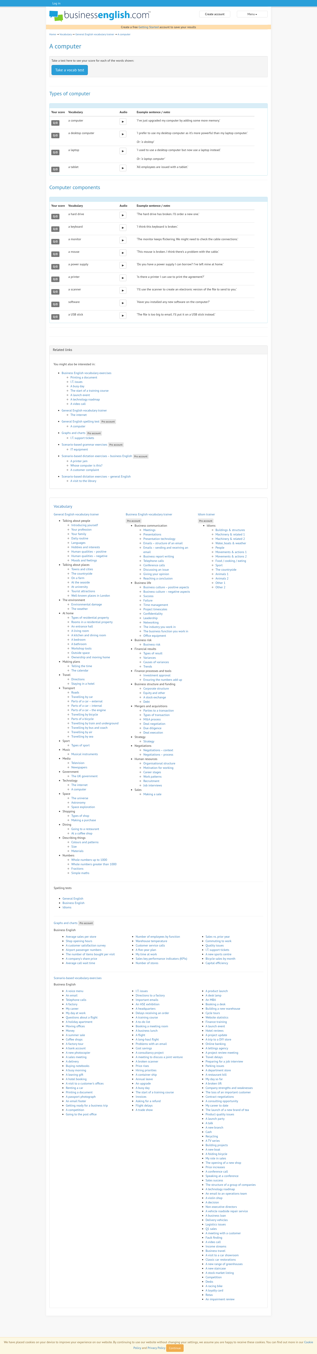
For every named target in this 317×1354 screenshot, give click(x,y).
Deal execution (153, 732)
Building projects (217, 1145)
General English (73, 898)
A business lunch (147, 1031)
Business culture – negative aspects (166, 592)
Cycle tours (213, 1013)
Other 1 (220, 583)
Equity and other (154, 693)
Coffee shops (74, 1039)
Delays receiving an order (152, 1013)
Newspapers (79, 767)
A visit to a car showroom (222, 1255)
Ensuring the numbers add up (162, 680)
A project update (216, 1035)
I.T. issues (76, 382)
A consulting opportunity (222, 1101)
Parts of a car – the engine (88, 710)
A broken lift (214, 1083)
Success (148, 596)
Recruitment (151, 781)
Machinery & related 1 (230, 534)
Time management (155, 605)
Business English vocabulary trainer (149, 514)
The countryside (81, 574)
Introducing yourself (84, 525)
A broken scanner (147, 1061)
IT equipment (79, 449)
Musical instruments (84, 754)
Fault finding (214, 1238)
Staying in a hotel (82, 684)
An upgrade (143, 1083)
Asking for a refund (148, 1101)
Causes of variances (156, 662)
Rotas (209, 1295)
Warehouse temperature (151, 941)
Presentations (152, 534)
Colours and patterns (85, 842)
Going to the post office (81, 1114)
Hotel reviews (215, 1031)
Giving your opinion (156, 574)
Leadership (150, 618)
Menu (252, 14)
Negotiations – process (158, 754)
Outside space (80, 653)
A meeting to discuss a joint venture (159, 1057)
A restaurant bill (216, 1075)
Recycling (212, 1136)
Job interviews (152, 785)
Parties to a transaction (158, 710)
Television (77, 763)
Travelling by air (81, 732)
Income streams (216, 1246)
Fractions (77, 869)
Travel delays (214, 1057)
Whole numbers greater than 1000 (93, 864)
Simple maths (80, 873)
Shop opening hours (79, 941)
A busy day (77, 386)
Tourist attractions (83, 591)
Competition (214, 1277)
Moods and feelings (84, 560)
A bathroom (79, 644)
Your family (78, 534)
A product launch (217, 991)
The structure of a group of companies (231, 1185)
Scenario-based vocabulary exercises (77, 978)
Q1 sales (211, 1229)
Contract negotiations (220, 1097)
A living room (80, 631)
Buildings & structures (230, 530)
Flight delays (144, 1105)
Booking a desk (215, 1004)
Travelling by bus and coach (89, 728)
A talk (209, 1123)
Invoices (141, 1097)
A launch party (215, 1119)
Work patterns (152, 776)
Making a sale (152, 794)
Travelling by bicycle (84, 714)
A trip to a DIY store (218, 1039)
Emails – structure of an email (162, 543)
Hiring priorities (146, 1070)
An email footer (76, 1101)
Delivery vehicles (217, 1220)
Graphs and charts (73, 433)
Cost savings (144, 1048)
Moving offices (75, 1026)
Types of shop (80, 816)
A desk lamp (213, 995)
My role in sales (216, 1158)
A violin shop (214, 1198)
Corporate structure (156, 688)
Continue (175, 1348)
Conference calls (154, 565)
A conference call (217, 1171)
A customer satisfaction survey (86, 945)
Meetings (149, 530)
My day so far (214, 1079)
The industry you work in (159, 627)
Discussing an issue (156, 570)
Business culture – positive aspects (166, 587)
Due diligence (152, 728)
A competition (75, 1110)
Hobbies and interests (85, 547)
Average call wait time (80, 963)
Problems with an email (151, 1044)
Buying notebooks (77, 1066)
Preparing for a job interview (224, 1061)
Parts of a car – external (87, 701)
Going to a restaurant (85, 829)
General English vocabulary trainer (94, 34)
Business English (74, 903)
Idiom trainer (206, 514)
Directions (78, 679)
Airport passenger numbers (83, 950)
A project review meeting (222, 1053)
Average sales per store (81, 937)
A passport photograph (81, 1097)
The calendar (79, 670)
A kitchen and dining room (88, 635)
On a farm (77, 578)
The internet (78, 415)
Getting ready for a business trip (87, 1105)
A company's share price (81, 959)
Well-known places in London (90, 596)
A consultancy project (150, 1053)
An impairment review (220, 1299)
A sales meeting (76, 1057)
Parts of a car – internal (86, 706)
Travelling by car (82, 697)
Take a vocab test (69, 69)
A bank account (76, 1048)
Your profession (81, 529)
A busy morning (76, 1070)
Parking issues (215, 1066)
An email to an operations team (226, 1193)
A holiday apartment (79, 1022)
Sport (219, 565)
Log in (56, 3)
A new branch (214, 1127)
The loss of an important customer (228, 1092)
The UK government (84, 776)
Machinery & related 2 (230, 539)
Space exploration (83, 807)
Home (52, 34)
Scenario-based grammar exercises (84, 444)
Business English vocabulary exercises (86, 373)
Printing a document (83, 377)
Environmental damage (86, 604)
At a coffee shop (81, 833)
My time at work (146, 954)
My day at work (76, 1013)
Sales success (214, 1180)
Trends (147, 666)
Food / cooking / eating (231, 561)
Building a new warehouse (223, 1009)
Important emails (147, 1000)
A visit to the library (83, 481)
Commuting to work (219, 941)
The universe (79, 798)
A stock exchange (154, 697)
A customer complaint (84, 470)
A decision (212, 1202)
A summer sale (75, 1035)
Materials (77, 851)
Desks (209, 1282)
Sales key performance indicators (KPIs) (161, 959)
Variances (149, 658)
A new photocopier (78, 1053)
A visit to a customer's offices (85, 1083)
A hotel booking (76, 1079)
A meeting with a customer (223, 1233)
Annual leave (144, 1079)
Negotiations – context (158, 750)
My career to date (217, 1105)
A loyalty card (214, 1290)
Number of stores (147, 963)
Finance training (216, 1022)
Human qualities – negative (89, 556)
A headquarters (145, 1009)
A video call (78, 404)
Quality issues (215, 945)
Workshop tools (81, 648)
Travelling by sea (82, 736)
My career (72, 1009)
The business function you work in (165, 631)
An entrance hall (82, 626)
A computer (124, 34)
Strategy (148, 741)
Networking (150, 622)
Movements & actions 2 (231, 556)
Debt (146, 702)
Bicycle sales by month (220, 959)
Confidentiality (152, 614)
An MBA (211, 1000)
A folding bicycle (216, 1154)
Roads (75, 692)
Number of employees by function (158, 937)
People (220, 548)
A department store (218, 1070)
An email (71, 995)
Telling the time (81, 666)
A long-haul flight (147, 1039)
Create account (214, 14)
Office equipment (154, 636)
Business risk (151, 644)
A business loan (216, 1215)
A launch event (80, 395)
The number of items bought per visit (90, 954)
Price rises (142, 1066)
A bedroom (78, 640)
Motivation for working (158, 768)
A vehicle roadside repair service (227, 1211)
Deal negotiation (154, 724)
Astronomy (78, 802)
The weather (79, 609)
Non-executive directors (221, 1207)
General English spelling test (81, 421)
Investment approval (156, 675)
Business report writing (158, 556)
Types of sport (80, 745)
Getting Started (148, 27)
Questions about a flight (82, 1017)
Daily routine (79, 538)
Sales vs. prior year (218, 937)
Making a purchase (83, 820)
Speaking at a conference (222, 1176)
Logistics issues (216, 1224)
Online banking (216, 1044)
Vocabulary (65, 34)
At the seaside (80, 582)
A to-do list (143, 1022)
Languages (78, 543)
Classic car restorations (221, 1260)
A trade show (144, 1110)
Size (74, 847)
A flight (140, 1035)
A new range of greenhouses (224, 1264)
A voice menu (74, 991)
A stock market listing (220, 1273)
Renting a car (74, 1088)
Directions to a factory (150, 995)
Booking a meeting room (152, 1026)
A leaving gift (74, 1075)
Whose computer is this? (86, 465)
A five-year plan (146, 950)
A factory (71, 1004)
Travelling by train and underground (94, 723)
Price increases (215, 1167)
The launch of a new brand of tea (227, 1110)
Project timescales (155, 609)
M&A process (152, 719)
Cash (209, 1132)
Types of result (152, 653)
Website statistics (217, 1017)
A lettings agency (217, 1048)
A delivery (72, 1061)
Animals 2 (222, 578)
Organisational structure (159, 763)
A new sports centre (219, 954)
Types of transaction (156, 715)
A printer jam (78, 461)
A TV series (213, 1141)
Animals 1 (222, 574)
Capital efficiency (217, 963)
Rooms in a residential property (92, 622)
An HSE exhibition (147, 1004)
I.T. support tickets (82, 438)
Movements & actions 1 (231, 552)
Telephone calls (153, 561)
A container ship (146, 1075)
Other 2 (220, 587)
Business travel (215, 1251)
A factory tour (74, 1044)
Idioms (67, 907)
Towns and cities (82, 569)
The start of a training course (89, 391)
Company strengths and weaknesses (229, 1088)
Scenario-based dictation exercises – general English (96, 476)
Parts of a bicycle (82, 719)
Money (70, 1031)
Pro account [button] (108, 421)
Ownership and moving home (90, 657)
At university (79, 587)
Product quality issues (220, 1114)
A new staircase (216, 1268)
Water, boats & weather (231, 543)
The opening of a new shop (223, 1163)
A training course (147, 1017)
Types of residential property (90, 618)
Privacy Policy (156, 1348)
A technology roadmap (85, 399)
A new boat (213, 1149)
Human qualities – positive (88, 551)
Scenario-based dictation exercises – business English (97, 456)
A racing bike (214, 1286)
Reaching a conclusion (158, 578)
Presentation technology (159, 539)
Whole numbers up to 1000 (89, 860)
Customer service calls (150, 945)
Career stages (152, 772)
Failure (147, 600)
